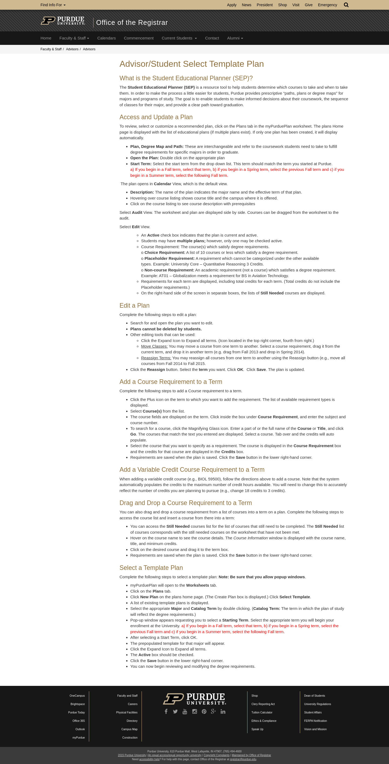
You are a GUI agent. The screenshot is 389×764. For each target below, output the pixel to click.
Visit (295, 5)
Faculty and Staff (127, 695)
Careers (133, 704)
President (265, 5)
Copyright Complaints (217, 755)
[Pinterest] (204, 711)
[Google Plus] (213, 711)
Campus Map (130, 729)
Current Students (179, 38)
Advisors (72, 49)
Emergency (327, 5)
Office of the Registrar (132, 22)
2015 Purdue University (132, 755)
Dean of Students (314, 695)
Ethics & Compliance (263, 720)
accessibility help (149, 759)
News (246, 5)
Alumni (235, 38)
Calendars (106, 38)
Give (309, 5)
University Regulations (317, 704)
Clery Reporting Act (263, 704)
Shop (282, 5)
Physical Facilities (127, 712)
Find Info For (53, 5)
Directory (132, 720)
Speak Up (257, 729)
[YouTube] (185, 711)
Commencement (139, 38)
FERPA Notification (315, 720)
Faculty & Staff (74, 38)
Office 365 (79, 720)
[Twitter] (175, 711)
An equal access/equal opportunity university (175, 755)
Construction (130, 737)
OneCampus (77, 695)
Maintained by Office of (251, 755)
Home (46, 38)
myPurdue (78, 737)
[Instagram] (195, 711)
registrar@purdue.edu (243, 759)
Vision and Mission (315, 729)
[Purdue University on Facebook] (166, 711)
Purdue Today (76, 712)
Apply (232, 5)
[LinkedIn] (223, 711)
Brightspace (78, 704)
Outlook (80, 729)
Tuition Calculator (261, 712)
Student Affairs (313, 712)
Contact (212, 38)
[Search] (346, 5)
